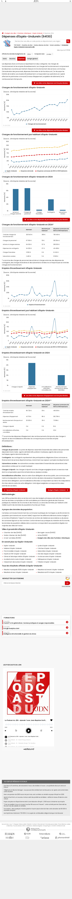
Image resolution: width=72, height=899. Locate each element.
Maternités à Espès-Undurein (48, 551)
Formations (9, 618)
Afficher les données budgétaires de (13, 54)
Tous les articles (17, 825)
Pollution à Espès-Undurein (47, 562)
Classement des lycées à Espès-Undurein (18, 562)
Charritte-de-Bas (27, 45)
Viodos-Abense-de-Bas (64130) (15, 535)
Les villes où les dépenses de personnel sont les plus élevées (47, 219)
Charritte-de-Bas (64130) (13, 532)
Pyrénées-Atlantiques (24, 33)
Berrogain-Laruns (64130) (46, 532)
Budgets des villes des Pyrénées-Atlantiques (54, 538)
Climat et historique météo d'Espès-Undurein (19, 556)
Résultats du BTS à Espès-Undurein (50, 572)
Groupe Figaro (47, 825)
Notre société (22, 824)
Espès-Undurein (37, 33)
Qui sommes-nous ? (7, 824)
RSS (24, 825)
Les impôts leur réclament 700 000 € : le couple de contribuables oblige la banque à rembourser (33, 813)
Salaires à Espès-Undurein (13, 548)
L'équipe (16, 824)
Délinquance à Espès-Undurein (48, 559)
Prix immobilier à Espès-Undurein (15, 551)
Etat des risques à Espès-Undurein (49, 553)
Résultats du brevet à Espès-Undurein (51, 569)
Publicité (29, 824)
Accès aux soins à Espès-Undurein (49, 556)
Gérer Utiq (9, 825)
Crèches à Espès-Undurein (47, 548)
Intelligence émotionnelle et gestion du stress (19, 633)
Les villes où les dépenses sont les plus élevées (52, 83)
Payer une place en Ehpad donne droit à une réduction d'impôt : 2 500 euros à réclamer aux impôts (34, 801)
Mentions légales (37, 825)
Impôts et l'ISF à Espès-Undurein (15, 553)
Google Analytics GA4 (11, 627)
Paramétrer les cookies (64, 824)
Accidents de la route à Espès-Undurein (17, 559)
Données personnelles (51, 824)
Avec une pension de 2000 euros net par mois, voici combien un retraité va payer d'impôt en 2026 (34, 794)
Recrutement (41, 824)
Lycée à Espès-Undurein (46, 545)
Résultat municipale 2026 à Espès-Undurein (19, 569)
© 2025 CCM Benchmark (58, 825)
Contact (34, 824)
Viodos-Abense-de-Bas (41, 45)
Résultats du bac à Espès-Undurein (16, 572)
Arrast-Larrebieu (55, 45)
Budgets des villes (10, 33)
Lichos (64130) (42, 535)
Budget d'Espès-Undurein (58, 490)
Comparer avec (39, 54)
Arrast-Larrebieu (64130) (12, 538)
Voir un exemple (66, 586)
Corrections (29, 825)
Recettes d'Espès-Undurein (14, 490)
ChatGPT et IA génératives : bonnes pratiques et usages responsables (28, 622)
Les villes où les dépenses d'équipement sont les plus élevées (47, 395)
